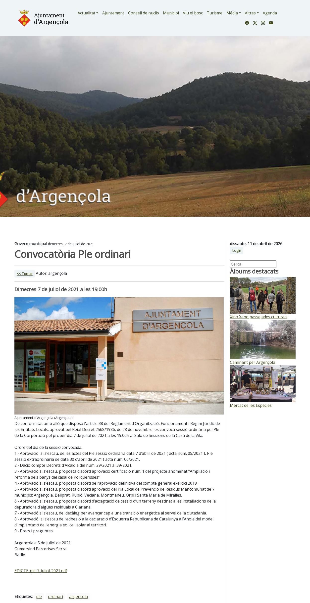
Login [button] (236, 250)
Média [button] (232, 13)
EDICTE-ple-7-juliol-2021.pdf (40, 570)
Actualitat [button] (86, 13)
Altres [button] (250, 13)
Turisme (214, 13)
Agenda (270, 13)
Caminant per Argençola (252, 362)
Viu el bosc (193, 13)
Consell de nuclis (143, 13)
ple (39, 596)
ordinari (55, 596)
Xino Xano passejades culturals (258, 317)
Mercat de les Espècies (251, 405)
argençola (78, 596)
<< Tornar (25, 273)
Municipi (171, 13)
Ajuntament (113, 13)
